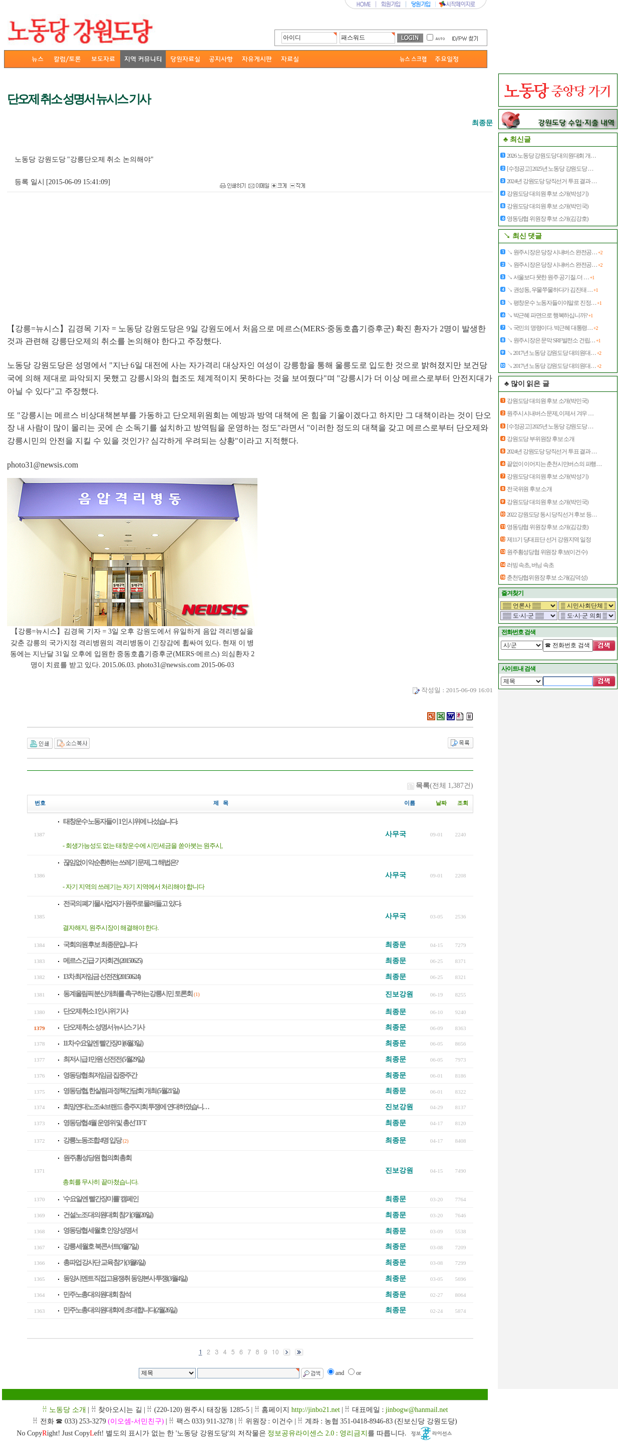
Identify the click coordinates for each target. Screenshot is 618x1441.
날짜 (441, 803)
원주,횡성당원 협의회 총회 (97, 1158)
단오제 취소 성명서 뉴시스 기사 (103, 1027)
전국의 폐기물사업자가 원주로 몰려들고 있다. (122, 903)
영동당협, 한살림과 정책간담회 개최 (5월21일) (121, 1091)
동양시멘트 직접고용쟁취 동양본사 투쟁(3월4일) (125, 1278)
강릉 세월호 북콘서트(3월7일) (100, 1246)
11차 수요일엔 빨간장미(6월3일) (103, 1043)
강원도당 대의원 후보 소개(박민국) (547, 206)
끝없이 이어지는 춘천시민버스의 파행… (554, 463)
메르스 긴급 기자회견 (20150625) (102, 961)
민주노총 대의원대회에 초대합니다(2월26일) (120, 1310)
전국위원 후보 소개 (529, 489)
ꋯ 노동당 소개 (64, 1409)
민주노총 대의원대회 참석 (97, 1294)
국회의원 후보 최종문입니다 (100, 944)
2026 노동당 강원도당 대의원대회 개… (551, 155)
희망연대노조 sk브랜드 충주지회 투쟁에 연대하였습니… (136, 1107)
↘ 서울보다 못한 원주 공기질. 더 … (550, 277)
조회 (462, 803)
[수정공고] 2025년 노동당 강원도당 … (550, 168)
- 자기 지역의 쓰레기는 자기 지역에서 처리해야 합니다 (133, 886)
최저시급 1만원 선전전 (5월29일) (103, 1059)
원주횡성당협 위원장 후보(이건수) (547, 552)
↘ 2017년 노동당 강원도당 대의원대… (554, 352)
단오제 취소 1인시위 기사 (95, 1011)
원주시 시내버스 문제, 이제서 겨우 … (550, 413)
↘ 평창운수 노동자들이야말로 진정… (554, 302)
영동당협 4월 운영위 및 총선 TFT (104, 1123)
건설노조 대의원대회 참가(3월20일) (108, 1215)
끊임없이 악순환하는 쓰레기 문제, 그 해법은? (120, 862)
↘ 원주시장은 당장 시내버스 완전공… (554, 252)
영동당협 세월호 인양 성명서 (100, 1230)
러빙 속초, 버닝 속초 (530, 565)
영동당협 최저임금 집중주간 (100, 1075)
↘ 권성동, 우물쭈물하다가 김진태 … (552, 289)
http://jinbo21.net (315, 1409)
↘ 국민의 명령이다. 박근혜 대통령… (552, 327)
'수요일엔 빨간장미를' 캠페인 (101, 1199)
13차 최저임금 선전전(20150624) (101, 977)
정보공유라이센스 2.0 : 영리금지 (317, 1433)
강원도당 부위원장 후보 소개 (540, 438)
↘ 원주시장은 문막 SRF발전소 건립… (553, 340)
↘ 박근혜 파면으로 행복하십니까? (549, 315)
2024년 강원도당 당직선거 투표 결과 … (551, 181)
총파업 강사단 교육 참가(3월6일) (104, 1262)
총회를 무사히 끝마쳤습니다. (100, 1182)
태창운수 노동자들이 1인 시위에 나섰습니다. (120, 821)
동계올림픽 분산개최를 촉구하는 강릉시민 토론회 (127, 994)
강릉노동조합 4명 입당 (92, 1140)
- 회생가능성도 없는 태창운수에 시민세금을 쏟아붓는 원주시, (142, 845)
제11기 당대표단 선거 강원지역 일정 (549, 539)
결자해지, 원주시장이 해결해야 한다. (110, 927)
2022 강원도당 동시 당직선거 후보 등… (551, 514)
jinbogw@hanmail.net (417, 1409)
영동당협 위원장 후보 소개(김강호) (547, 218)
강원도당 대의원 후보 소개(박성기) (547, 193)
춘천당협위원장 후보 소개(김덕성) (547, 577)
